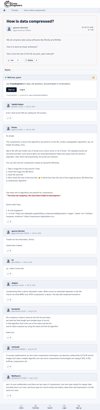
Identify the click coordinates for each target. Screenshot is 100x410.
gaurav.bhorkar (20, 27)
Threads (14, 10)
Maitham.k (16, 376)
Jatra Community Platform (38, 95)
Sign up (11, 90)
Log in (22, 90)
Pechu (14, 127)
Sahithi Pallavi (17, 104)
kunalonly (16, 309)
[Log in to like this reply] (9, 118)
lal (13, 260)
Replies (29, 60)
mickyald (15, 347)
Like (11, 60)
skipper (15, 283)
